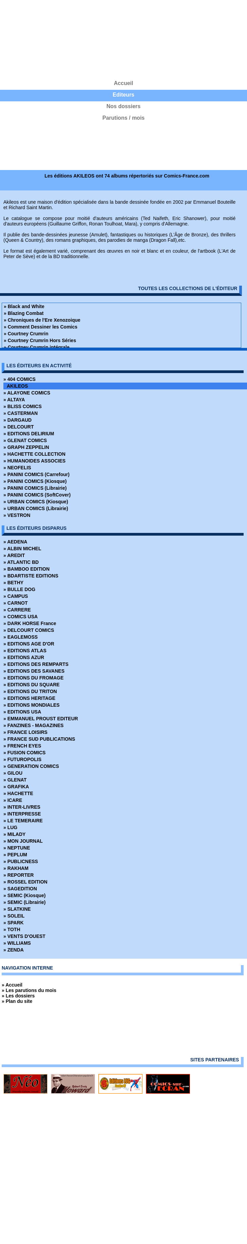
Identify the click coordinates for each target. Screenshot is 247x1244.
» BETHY (13, 582)
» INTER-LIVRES (21, 807)
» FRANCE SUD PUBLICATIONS (39, 739)
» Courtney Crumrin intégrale (37, 347)
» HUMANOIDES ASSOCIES (34, 461)
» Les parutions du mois (29, 990)
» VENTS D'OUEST (24, 936)
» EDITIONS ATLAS (24, 650)
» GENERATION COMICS (31, 766)
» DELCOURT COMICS (28, 630)
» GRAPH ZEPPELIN (26, 447)
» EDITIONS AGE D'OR (28, 643)
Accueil (123, 83)
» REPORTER (18, 875)
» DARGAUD (17, 420)
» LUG (10, 827)
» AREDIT (14, 555)
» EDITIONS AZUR (23, 657)
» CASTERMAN (20, 413)
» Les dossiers (18, 995)
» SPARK (13, 922)
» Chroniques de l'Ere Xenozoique (42, 320)
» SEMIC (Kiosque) (24, 895)
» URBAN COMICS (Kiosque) (35, 501)
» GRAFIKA (16, 786)
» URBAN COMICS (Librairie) (35, 508)
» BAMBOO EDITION (26, 569)
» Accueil (12, 985)
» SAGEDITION (20, 888)
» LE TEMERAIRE (23, 820)
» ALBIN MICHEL (22, 548)
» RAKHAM (15, 868)
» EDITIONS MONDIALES (31, 705)
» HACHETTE (18, 793)
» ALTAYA (14, 399)
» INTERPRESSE (22, 814)
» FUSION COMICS (24, 752)
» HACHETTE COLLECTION (34, 454)
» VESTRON (16, 515)
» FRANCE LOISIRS (25, 732)
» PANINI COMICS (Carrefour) (36, 474)
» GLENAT (14, 780)
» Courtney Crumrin (26, 333)
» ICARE (12, 800)
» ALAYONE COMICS (26, 393)
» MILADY (14, 834)
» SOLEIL (13, 916)
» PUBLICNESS (20, 861)
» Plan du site (17, 1001)
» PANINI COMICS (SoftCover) (37, 495)
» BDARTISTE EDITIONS (30, 575)
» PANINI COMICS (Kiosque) (34, 481)
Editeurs (123, 95)
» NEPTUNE (16, 848)
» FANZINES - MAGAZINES (33, 725)
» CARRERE (17, 609)
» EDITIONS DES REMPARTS (36, 664)
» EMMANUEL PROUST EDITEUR (40, 718)
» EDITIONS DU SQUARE (31, 684)
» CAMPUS (15, 596)
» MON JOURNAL (23, 841)
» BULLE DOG (19, 589)
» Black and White (24, 306)
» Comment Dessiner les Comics (40, 327)
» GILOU (12, 773)
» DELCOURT (18, 427)
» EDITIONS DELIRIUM (28, 433)
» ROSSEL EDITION (25, 882)
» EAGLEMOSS (20, 637)
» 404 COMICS (19, 379)
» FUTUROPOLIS (22, 759)
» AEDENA (15, 541)
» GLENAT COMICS (25, 440)
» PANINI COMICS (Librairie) (34, 488)
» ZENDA (13, 950)
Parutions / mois (123, 118)
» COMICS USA (20, 616)
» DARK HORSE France (29, 623)
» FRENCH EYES (22, 746)
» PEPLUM (15, 854)
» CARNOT (15, 603)
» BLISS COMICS (22, 406)
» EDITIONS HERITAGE (29, 698)
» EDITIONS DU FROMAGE (33, 677)
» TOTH (11, 929)
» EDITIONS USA (22, 712)
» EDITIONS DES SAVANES (33, 671)
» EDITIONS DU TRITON (30, 691)
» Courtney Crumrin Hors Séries (40, 340)
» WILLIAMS (17, 943)
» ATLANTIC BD (21, 562)
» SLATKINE (17, 909)
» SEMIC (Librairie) (24, 902)
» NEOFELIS (17, 467)
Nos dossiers (123, 106)
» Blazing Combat (23, 313)
